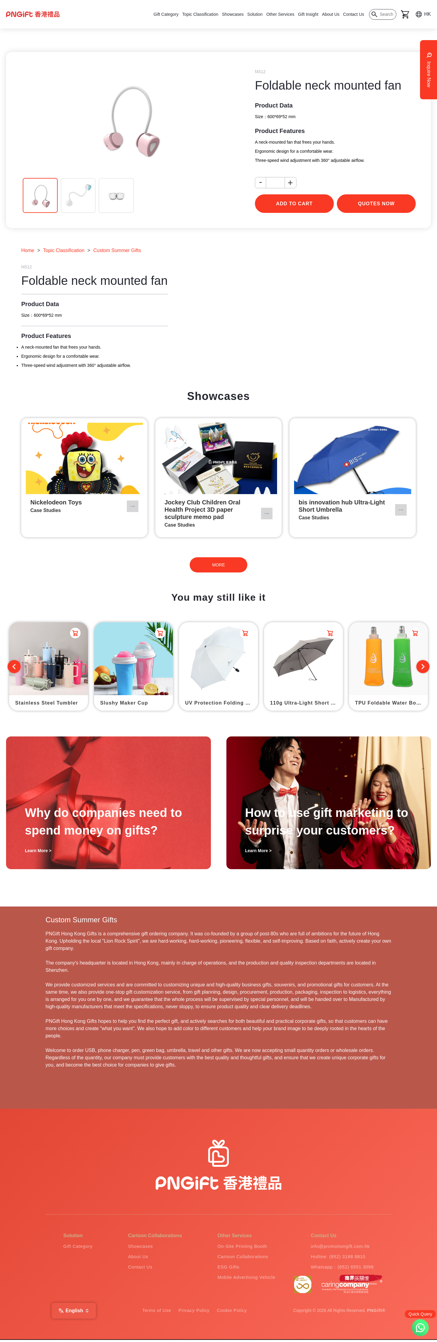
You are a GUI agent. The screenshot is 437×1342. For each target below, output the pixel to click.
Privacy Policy (194, 1312)
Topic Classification (200, 14)
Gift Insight (308, 14)
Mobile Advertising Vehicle (243, 1279)
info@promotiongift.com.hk (339, 1246)
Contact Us (353, 14)
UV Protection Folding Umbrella (221, 702)
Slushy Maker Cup (124, 702)
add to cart (294, 203)
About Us (331, 14)
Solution (255, 14)
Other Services (280, 14)
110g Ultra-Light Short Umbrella (306, 702)
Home (27, 250)
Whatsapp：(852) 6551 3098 (341, 1268)
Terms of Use (154, 1312)
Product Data (274, 105)
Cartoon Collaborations (239, 1257)
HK (427, 14)
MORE (218, 564)
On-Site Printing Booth (239, 1246)
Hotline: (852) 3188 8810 (336, 1257)
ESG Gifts (224, 1268)
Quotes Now (376, 203)
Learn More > (38, 850)
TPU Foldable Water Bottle (390, 702)
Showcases (233, 14)
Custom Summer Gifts (117, 250)
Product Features (280, 131)
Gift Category (166, 14)
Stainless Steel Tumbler (46, 702)
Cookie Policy (234, 1312)
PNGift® (376, 1312)
